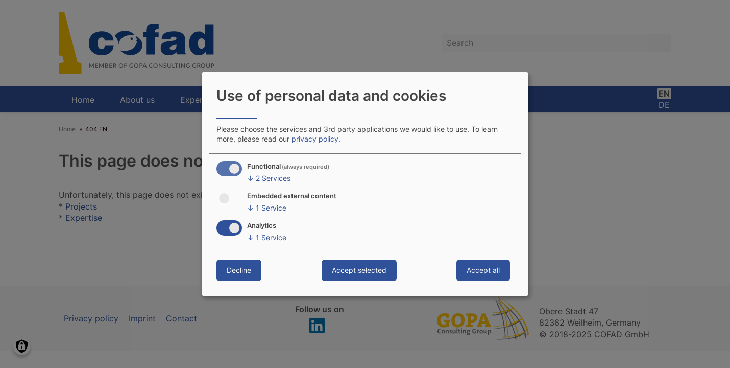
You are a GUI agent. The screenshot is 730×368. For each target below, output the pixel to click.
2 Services (268, 178)
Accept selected (359, 270)
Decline (239, 270)
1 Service (266, 208)
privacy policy (314, 138)
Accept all (483, 270)
